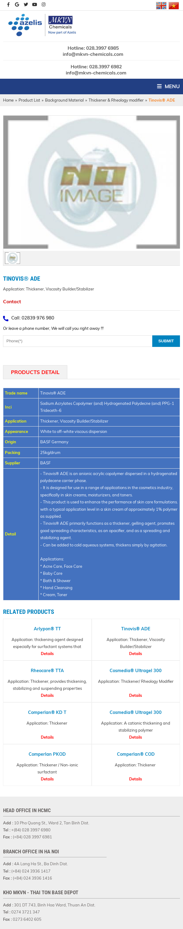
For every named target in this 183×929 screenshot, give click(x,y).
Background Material (64, 100)
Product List (29, 100)
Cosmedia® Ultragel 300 (136, 670)
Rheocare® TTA (47, 670)
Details (47, 653)
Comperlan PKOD (47, 754)
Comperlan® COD (135, 754)
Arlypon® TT (47, 629)
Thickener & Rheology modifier (116, 100)
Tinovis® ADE (135, 629)
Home (8, 100)
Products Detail (35, 372)
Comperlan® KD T (47, 712)
